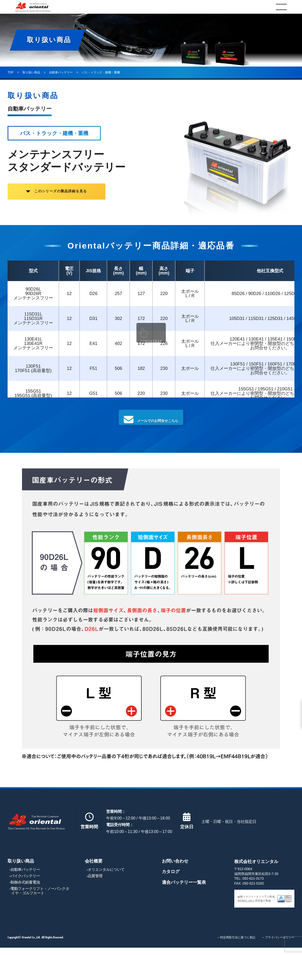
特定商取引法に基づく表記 (237, 944)
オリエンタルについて (106, 877)
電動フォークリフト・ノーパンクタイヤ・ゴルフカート (40, 898)
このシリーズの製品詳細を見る (76, 195)
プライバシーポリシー (279, 944)
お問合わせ (201, 6)
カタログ (257, 6)
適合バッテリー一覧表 (184, 889)
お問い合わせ (175, 868)
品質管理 (95, 883)
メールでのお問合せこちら (151, 422)
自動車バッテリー (25, 877)
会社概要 (143, 6)
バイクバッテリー (25, 883)
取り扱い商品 (84, 6)
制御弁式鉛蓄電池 (25, 889)
